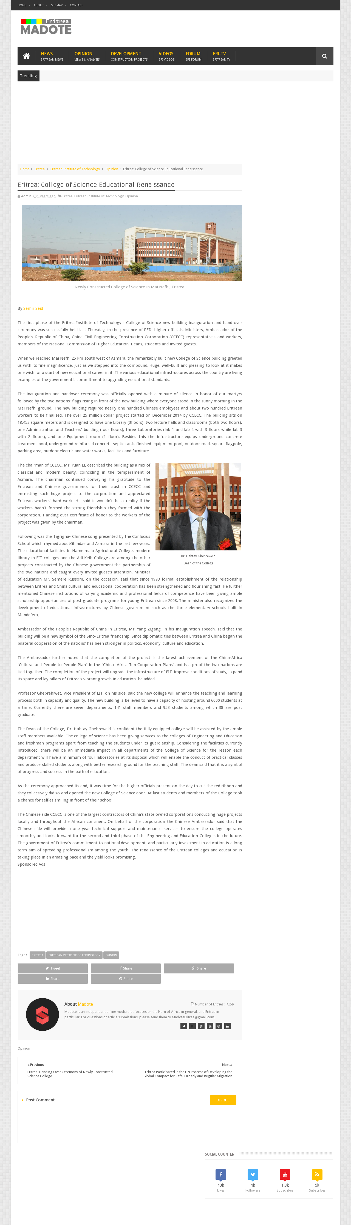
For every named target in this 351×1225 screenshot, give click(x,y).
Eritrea (40, 168)
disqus (206, 1122)
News (52, 55)
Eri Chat (192, 1189)
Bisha (261, 437)
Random (317, 400)
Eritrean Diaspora (254, 447)
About (39, 5)
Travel (99, 1189)
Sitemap (57, 5)
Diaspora (74, 1189)
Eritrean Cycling (312, 437)
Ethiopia (320, 447)
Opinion (87, 55)
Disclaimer (325, 1216)
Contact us (319, 1189)
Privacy (309, 1216)
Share (79, 990)
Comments (286, 400)
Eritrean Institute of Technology (75, 168)
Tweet (37, 990)
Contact (76, 5)
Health (245, 456)
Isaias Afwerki (266, 456)
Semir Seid (33, 301)
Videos (166, 55)
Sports (301, 456)
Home (22, 5)
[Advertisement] (175, 124)
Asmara (246, 437)
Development (129, 55)
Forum (194, 55)
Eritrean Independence (291, 447)
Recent (254, 400)
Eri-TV (221, 55)
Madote (59, 1216)
